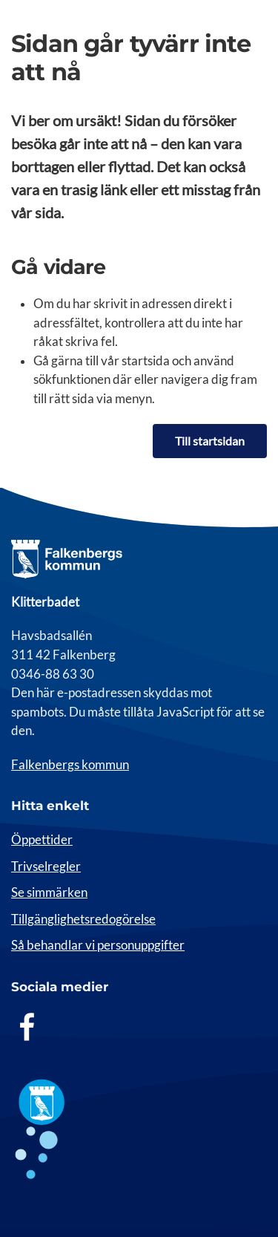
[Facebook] (27, 1026)
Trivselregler (46, 866)
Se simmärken (49, 892)
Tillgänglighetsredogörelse (83, 919)
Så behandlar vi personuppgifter (98, 945)
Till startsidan (210, 441)
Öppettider (42, 839)
